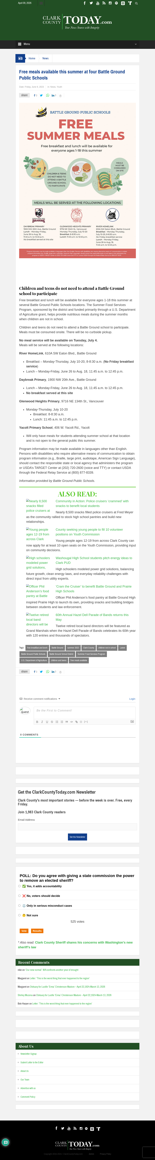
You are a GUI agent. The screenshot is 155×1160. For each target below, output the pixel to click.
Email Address (26, 819)
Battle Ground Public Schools (33, 654)
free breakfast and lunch (37, 647)
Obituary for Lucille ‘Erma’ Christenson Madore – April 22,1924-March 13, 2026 (67, 986)
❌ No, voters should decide (41, 895)
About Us (25, 1071)
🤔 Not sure (30, 915)
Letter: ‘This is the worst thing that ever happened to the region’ (60, 978)
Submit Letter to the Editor (32, 1062)
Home (32, 58)
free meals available (79, 660)
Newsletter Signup (29, 1054)
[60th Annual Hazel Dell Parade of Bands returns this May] (39, 620)
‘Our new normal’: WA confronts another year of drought (51, 970)
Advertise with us (28, 1088)
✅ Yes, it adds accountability (42, 886)
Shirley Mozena (25, 995)
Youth (59, 87)
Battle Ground (57, 647)
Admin (91, 1154)
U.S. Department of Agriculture (34, 660)
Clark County (88, 647)
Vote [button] (24, 931)
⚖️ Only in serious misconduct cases (47, 905)
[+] (86, 721)
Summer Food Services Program (91, 654)
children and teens (58, 660)
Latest (122, 647)
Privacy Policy (105, 1154)
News (45, 58)
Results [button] (37, 931)
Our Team (25, 1079)
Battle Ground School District (61, 654)
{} (81, 721)
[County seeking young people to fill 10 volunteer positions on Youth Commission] (39, 534)
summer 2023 (73, 647)
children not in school (107, 647)
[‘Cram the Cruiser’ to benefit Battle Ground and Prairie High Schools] (39, 591)
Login (132, 698)
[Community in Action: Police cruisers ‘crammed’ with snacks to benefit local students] (39, 506)
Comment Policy (28, 1097)
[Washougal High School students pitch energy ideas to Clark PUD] (39, 563)
